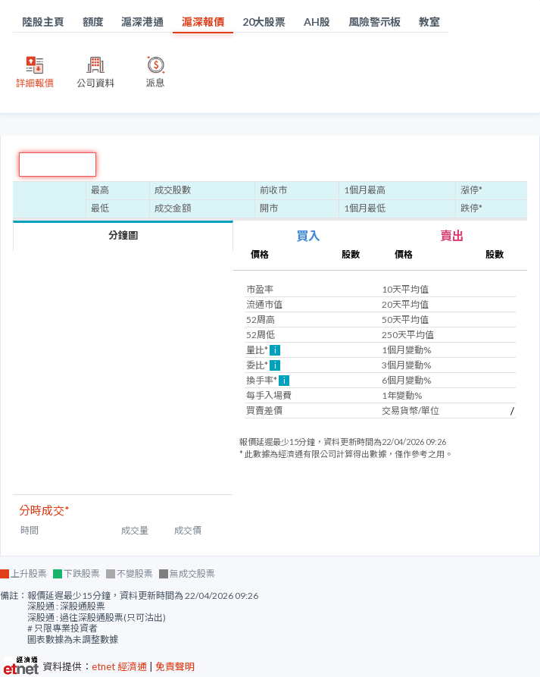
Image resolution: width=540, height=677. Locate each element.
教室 (429, 21)
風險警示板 (374, 21)
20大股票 (264, 21)
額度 (93, 21)
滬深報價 (203, 21)
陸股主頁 (43, 21)
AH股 (317, 21)
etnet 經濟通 (119, 666)
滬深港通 (142, 21)
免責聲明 (175, 666)
